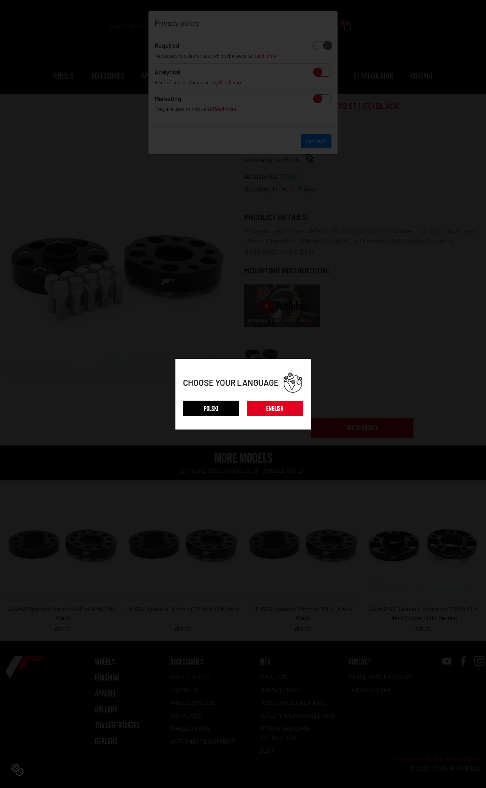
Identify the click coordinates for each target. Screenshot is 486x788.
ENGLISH (275, 409)
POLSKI (211, 409)
